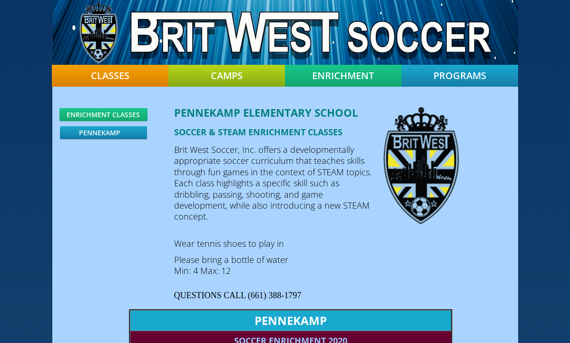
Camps (227, 76)
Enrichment (343, 76)
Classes (110, 76)
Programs (459, 76)
